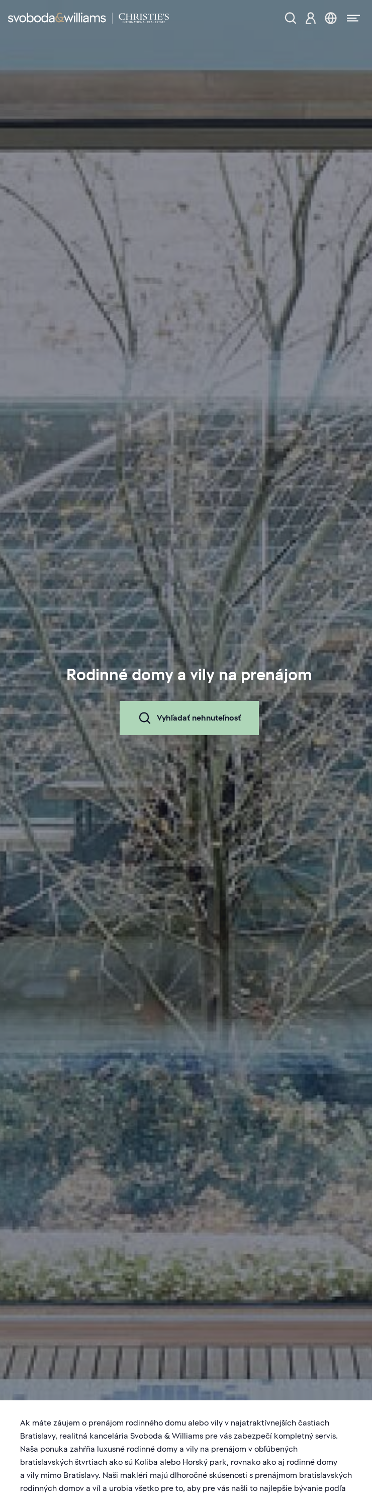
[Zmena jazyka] (331, 18)
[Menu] (350, 18)
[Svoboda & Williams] (88, 18)
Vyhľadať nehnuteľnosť (189, 718)
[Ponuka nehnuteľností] (291, 18)
